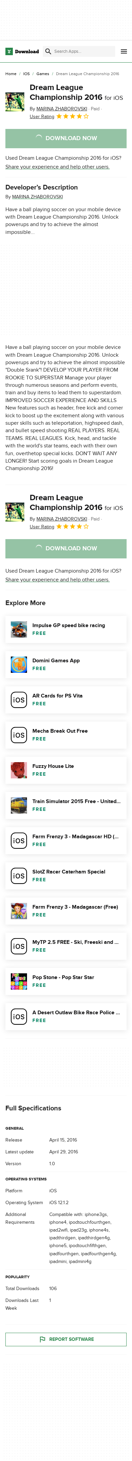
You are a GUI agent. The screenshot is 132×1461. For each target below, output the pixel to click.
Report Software (66, 1339)
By (58, 109)
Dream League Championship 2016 (76, 92)
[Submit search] (48, 51)
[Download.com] (22, 51)
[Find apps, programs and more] (79, 51)
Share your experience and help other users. (57, 166)
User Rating (59, 116)
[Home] (11, 74)
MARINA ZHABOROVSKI (37, 197)
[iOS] (26, 74)
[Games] (42, 74)
